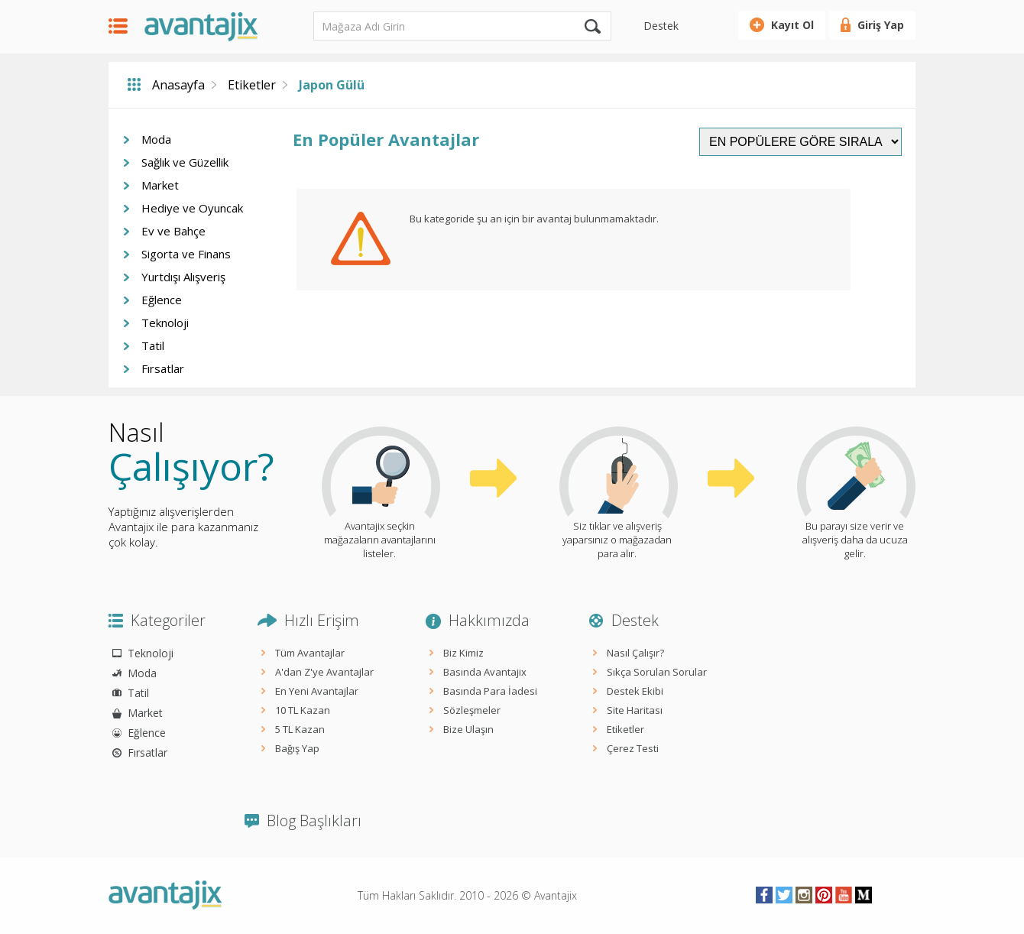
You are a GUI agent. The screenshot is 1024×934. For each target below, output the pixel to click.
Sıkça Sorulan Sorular (657, 672)
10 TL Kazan (302, 710)
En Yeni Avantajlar (316, 691)
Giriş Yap (880, 25)
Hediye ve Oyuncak (192, 208)
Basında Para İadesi (490, 691)
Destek (661, 25)
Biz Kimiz (463, 653)
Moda (156, 139)
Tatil (152, 345)
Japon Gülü (332, 84)
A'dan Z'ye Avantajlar (324, 672)
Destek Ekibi (635, 691)
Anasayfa (178, 84)
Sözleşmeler (472, 710)
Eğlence (161, 299)
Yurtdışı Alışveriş (183, 276)
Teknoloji (165, 322)
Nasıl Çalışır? (635, 653)
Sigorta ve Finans (186, 253)
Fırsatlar (162, 368)
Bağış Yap (297, 748)
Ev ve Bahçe (173, 230)
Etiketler (252, 84)
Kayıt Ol (792, 25)
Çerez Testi (633, 748)
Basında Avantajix (485, 672)
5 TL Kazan (300, 729)
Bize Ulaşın (468, 729)
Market (160, 185)
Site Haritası (635, 710)
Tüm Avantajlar (310, 653)
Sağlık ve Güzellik (184, 162)
